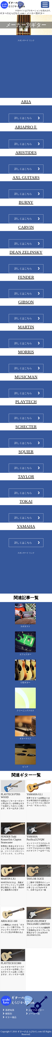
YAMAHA (26, 526)
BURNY (26, 202)
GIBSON (26, 302)
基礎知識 (9, 1010)
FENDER (26, 277)
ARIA (26, 101)
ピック (25, 767)
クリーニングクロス (25, 710)
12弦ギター (25, 682)
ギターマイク (25, 739)
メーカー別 (34, 1013)
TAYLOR (26, 476)
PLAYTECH (26, 401)
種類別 (8, 1013)
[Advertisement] (26, 68)
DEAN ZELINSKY (26, 252)
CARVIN (26, 227)
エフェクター (25, 654)
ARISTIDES (26, 152)
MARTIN (26, 327)
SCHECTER (26, 426)
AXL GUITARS (26, 177)
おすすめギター (36, 1010)
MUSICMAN (26, 377)
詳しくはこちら (23, 118)
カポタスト (25, 626)
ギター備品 (10, 1017)
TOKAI (26, 501)
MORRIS (26, 352)
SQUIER (25, 451)
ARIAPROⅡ (26, 127)
